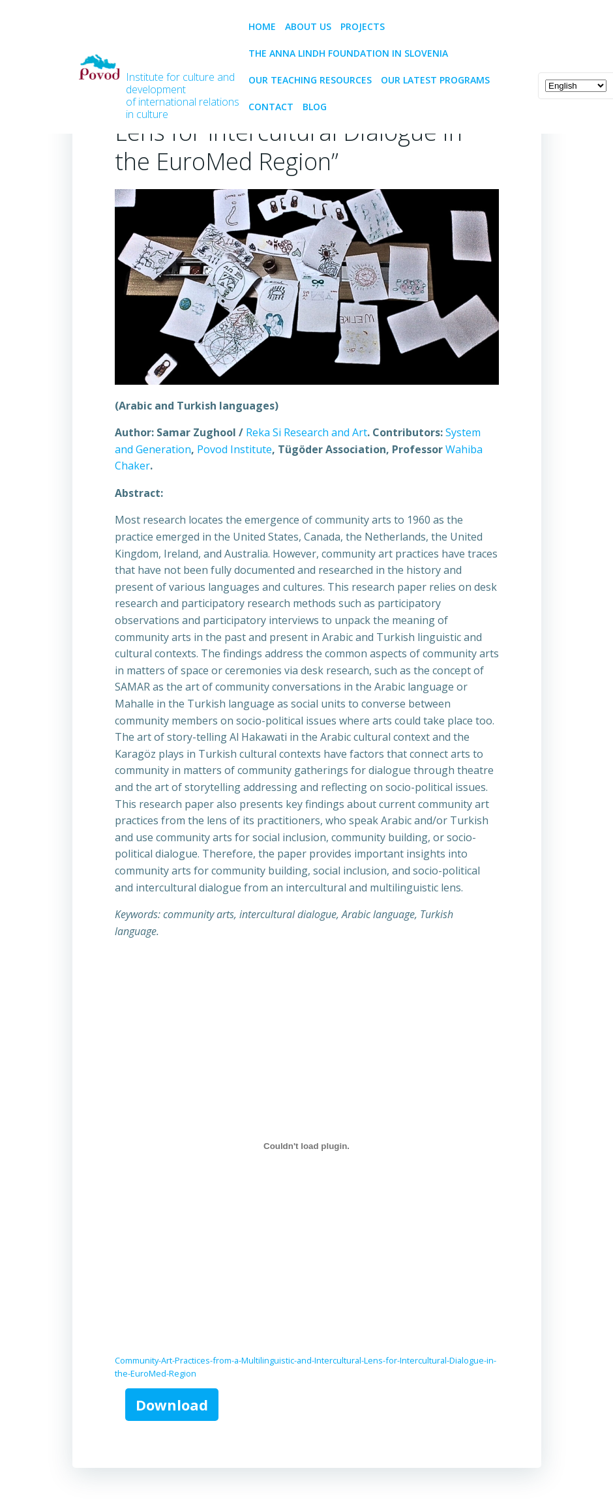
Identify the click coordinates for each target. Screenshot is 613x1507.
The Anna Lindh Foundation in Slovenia (347, 53)
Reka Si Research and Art (305, 432)
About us (307, 26)
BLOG (314, 106)
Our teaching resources (309, 80)
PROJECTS (368, 26)
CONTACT (270, 106)
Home (261, 26)
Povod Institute (233, 448)
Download (172, 1404)
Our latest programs (434, 80)
